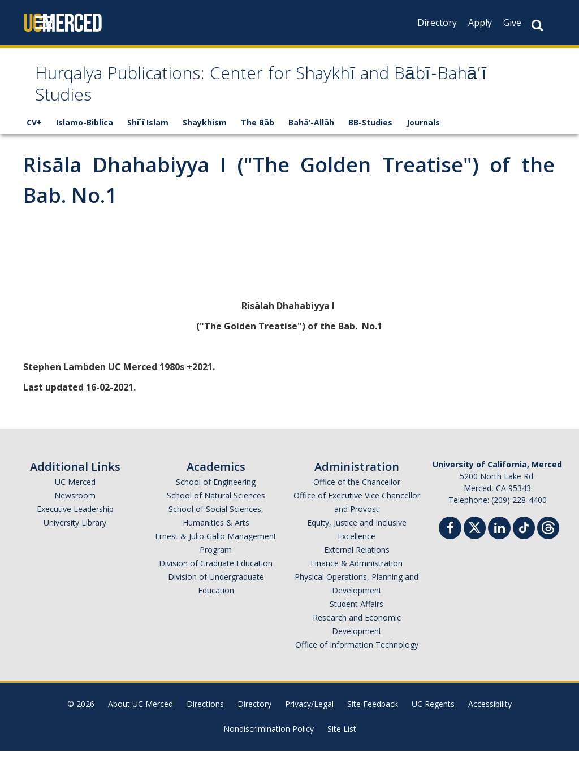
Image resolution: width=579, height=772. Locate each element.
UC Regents (433, 725)
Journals (423, 143)
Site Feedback (372, 725)
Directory (437, 22)
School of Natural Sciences (216, 516)
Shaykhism (205, 143)
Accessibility (490, 725)
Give (512, 22)
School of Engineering (216, 503)
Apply (480, 22)
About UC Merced (140, 725)
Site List (341, 750)
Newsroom (75, 516)
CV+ (34, 143)
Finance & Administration (356, 584)
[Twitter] (474, 548)
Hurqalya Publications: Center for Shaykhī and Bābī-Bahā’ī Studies (264, 97)
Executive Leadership (75, 530)
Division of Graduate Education (216, 584)
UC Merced (75, 503)
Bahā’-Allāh (311, 143)
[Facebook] (450, 550)
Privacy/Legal (309, 725)
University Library (75, 544)
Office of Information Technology (356, 666)
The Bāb (257, 143)
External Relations (357, 571)
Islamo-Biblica (84, 143)
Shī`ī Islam (147, 143)
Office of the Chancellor (356, 503)
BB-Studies (370, 143)
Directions (205, 725)
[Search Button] (537, 25)
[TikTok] (523, 548)
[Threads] (548, 548)
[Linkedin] (499, 550)
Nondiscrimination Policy (268, 750)
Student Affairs (356, 625)
